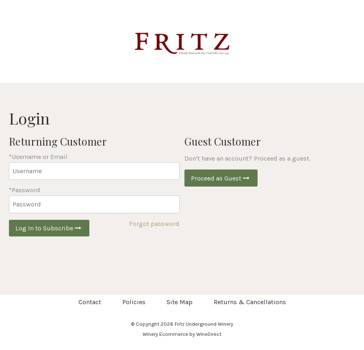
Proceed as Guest (221, 178)
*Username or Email (38, 157)
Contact (89, 302)
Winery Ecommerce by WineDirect (182, 334)
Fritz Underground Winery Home (182, 41)
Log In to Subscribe (49, 228)
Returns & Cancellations (250, 302)
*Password (24, 190)
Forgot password (154, 224)
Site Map (180, 302)
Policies (133, 302)
